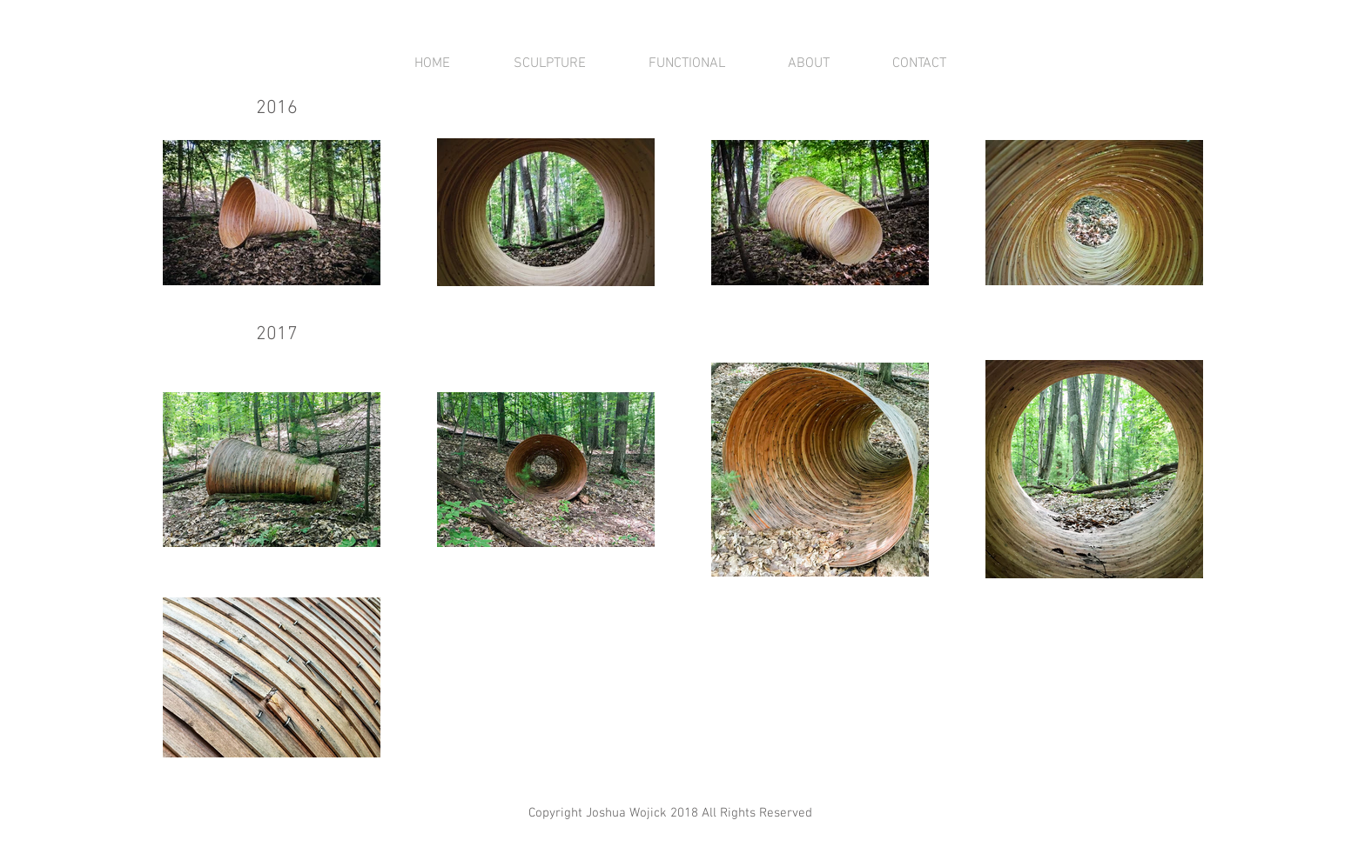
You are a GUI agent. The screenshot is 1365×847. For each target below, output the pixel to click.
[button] (549, 63)
